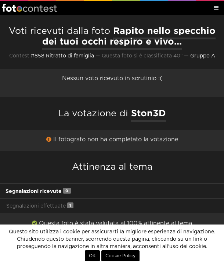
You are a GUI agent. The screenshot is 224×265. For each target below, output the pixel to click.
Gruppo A (202, 56)
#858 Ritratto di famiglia (62, 56)
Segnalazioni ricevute (38, 191)
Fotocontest (29, 7)
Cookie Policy (120, 256)
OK (92, 256)
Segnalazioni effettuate (39, 205)
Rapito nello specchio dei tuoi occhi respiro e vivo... (129, 35)
